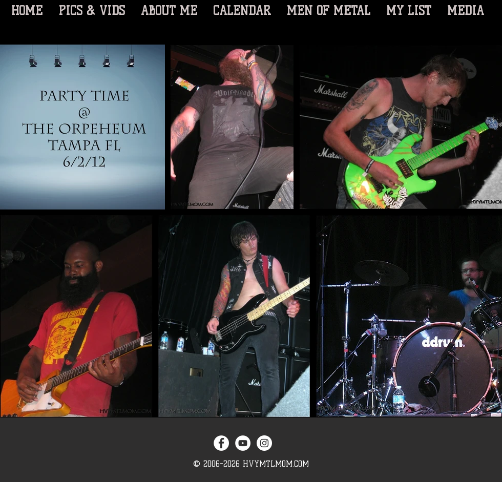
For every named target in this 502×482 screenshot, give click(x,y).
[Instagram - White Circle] (264, 443)
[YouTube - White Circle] (242, 443)
